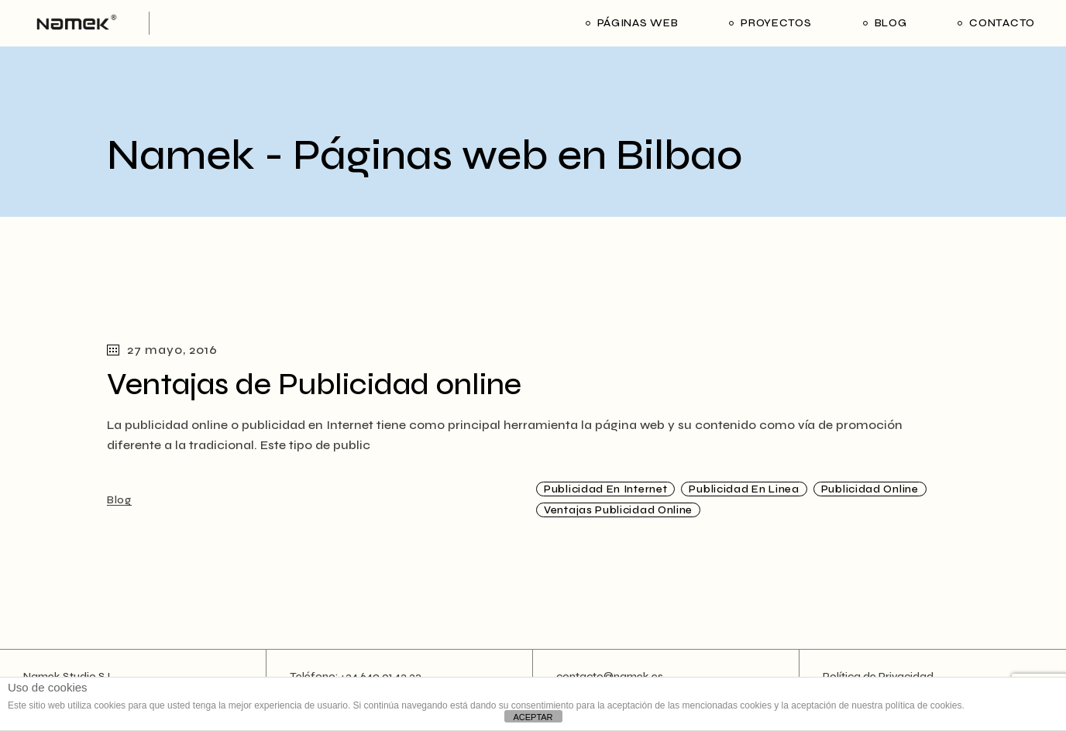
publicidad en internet (605, 489)
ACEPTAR (532, 717)
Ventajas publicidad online (618, 510)
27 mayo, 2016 (162, 349)
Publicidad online (870, 489)
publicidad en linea (744, 489)
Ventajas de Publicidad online (314, 384)
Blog (119, 500)
